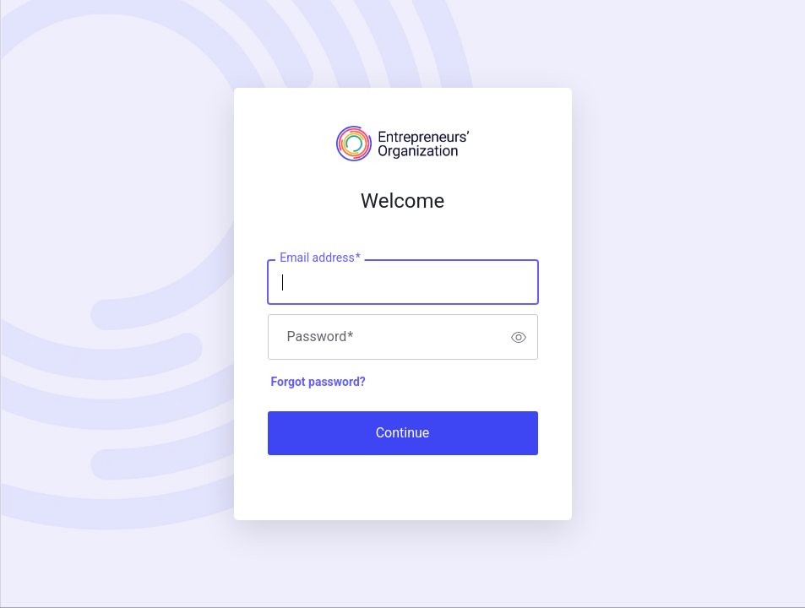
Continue (403, 433)
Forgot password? (318, 381)
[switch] (518, 337)
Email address (320, 258)
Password (320, 337)
